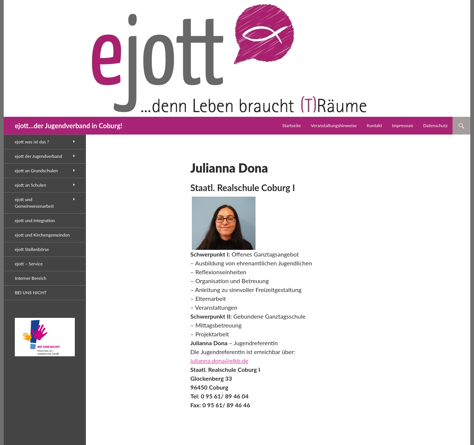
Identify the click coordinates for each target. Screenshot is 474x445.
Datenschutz (435, 125)
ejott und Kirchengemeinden (42, 235)
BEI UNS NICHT (30, 292)
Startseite (291, 125)
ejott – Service (29, 263)
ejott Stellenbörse (32, 249)
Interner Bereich (30, 278)
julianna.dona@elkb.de (219, 360)
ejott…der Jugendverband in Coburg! (68, 126)
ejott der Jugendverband (38, 156)
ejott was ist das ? (32, 142)
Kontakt (374, 125)
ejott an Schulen (30, 185)
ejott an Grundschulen (36, 170)
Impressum (402, 125)
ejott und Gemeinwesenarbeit (34, 203)
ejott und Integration (35, 220)
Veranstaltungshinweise (334, 125)
